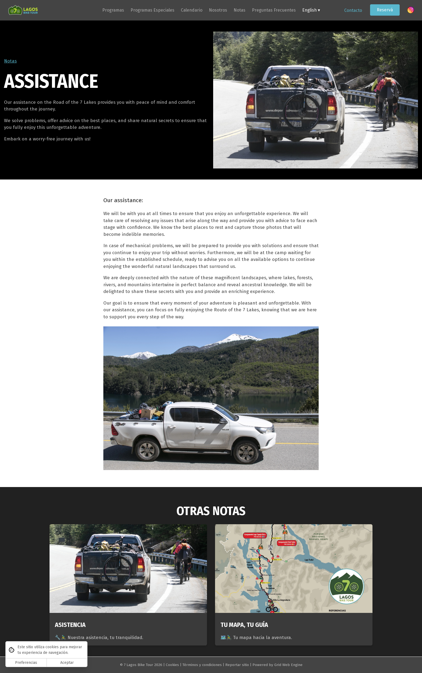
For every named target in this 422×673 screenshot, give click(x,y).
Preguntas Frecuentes (274, 10)
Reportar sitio (237, 664)
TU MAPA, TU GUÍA (244, 625)
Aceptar (67, 662)
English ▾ (311, 10)
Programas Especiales (152, 10)
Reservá (385, 9)
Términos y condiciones (202, 664)
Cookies (172, 664)
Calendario (191, 10)
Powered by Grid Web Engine (277, 664)
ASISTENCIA (70, 625)
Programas (113, 10)
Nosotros (218, 10)
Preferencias (26, 662)
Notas (239, 10)
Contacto (353, 10)
